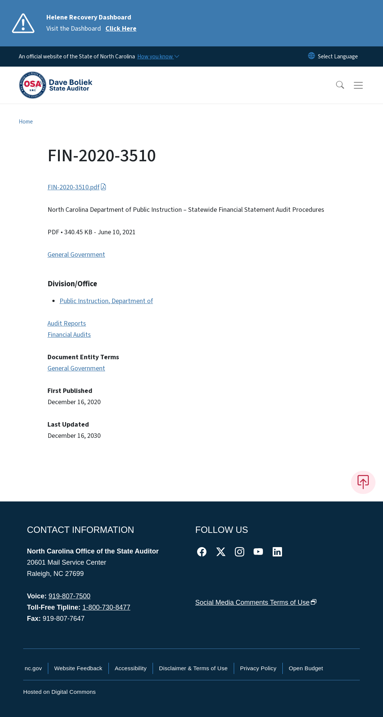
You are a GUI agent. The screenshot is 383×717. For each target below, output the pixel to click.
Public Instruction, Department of (106, 301)
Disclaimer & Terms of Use (193, 668)
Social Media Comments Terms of (256, 602)
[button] (335, 85)
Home (26, 122)
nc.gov (33, 668)
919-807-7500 (70, 596)
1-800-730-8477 (106, 607)
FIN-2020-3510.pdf (77, 187)
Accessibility (131, 668)
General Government (76, 254)
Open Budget (306, 668)
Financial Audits (69, 334)
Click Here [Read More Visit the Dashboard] (121, 28)
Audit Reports (67, 323)
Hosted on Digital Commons (59, 692)
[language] (338, 56)
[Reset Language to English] (311, 56)
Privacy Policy (258, 668)
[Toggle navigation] (365, 85)
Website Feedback (78, 668)
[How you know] (158, 56)
